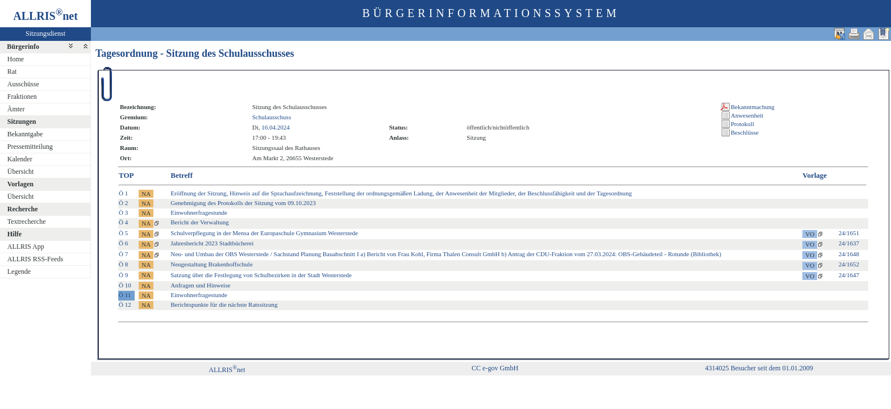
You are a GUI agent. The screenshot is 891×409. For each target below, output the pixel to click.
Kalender (19, 159)
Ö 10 (125, 285)
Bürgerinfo (23, 47)
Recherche (22, 209)
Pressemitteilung (30, 147)
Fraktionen (22, 97)
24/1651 (849, 232)
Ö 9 (123, 275)
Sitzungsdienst (45, 33)
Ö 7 (123, 254)
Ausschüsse (23, 84)
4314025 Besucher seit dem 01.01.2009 (759, 368)
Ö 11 (125, 294)
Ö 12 (125, 304)
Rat (12, 72)
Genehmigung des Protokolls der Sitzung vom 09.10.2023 (242, 202)
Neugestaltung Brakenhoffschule (211, 264)
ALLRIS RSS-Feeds (35, 259)
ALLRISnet (227, 370)
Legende (19, 272)
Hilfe (14, 234)
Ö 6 (123, 243)
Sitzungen (21, 122)
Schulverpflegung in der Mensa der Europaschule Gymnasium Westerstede (264, 232)
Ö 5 (123, 232)
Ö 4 (123, 222)
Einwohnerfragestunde (198, 212)
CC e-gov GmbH (495, 368)
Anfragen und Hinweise (200, 285)
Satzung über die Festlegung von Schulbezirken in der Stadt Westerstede (261, 275)
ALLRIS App (25, 247)
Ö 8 (123, 264)
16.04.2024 (275, 127)
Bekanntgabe (25, 134)
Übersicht (20, 172)
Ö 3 (123, 212)
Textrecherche (26, 222)
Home (15, 59)
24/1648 (849, 254)
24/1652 (849, 264)
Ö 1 (123, 193)
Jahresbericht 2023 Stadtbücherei (211, 243)
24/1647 (849, 275)
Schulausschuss (271, 117)
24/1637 (849, 243)
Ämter (16, 109)
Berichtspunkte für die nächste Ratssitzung (223, 304)
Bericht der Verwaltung (199, 222)
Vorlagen (20, 184)
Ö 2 (123, 202)
